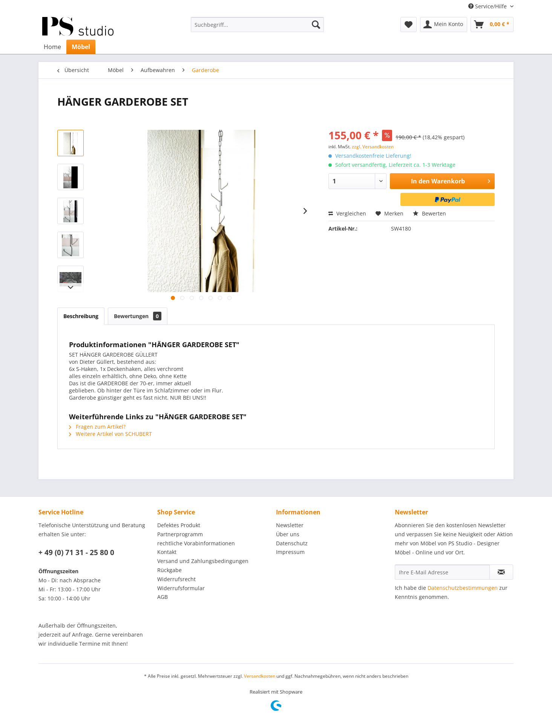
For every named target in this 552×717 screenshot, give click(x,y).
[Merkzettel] (408, 24)
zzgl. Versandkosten (373, 146)
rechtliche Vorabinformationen (196, 543)
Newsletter (290, 525)
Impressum (290, 551)
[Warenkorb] (492, 24)
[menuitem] (257, 24)
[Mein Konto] (443, 24)
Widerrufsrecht (176, 579)
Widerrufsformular (181, 588)
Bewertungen (137, 316)
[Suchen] (316, 24)
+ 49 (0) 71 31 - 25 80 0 (76, 552)
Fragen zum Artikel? (97, 426)
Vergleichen (347, 213)
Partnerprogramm (180, 534)
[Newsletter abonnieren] (501, 572)
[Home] (52, 47)
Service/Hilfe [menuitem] (488, 6)
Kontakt (166, 551)
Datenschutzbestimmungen (463, 587)
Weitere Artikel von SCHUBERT (110, 433)
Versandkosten (259, 676)
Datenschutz (292, 543)
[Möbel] (80, 47)
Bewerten (429, 213)
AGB (162, 596)
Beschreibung (80, 316)
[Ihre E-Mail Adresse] (442, 572)
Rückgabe (169, 570)
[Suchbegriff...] (257, 24)
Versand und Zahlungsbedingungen (202, 561)
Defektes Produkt (178, 525)
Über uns (287, 534)
